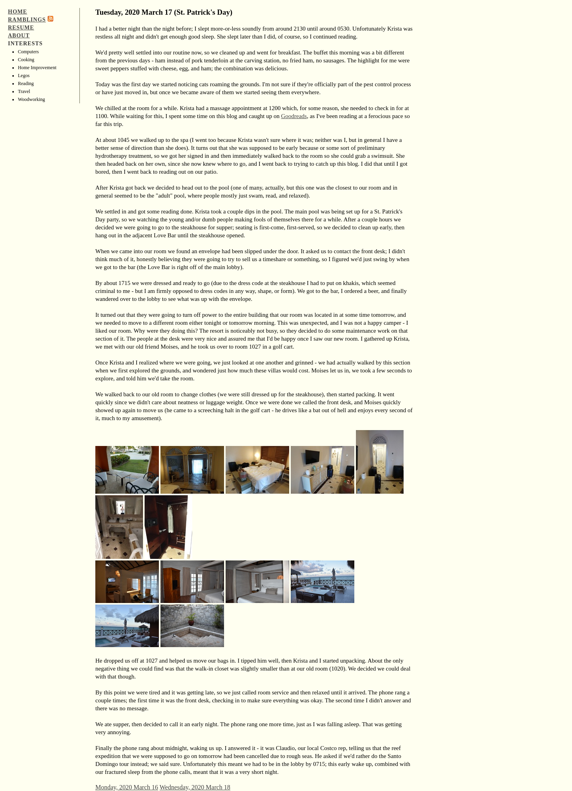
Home (17, 12)
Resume (21, 28)
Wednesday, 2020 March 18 (195, 787)
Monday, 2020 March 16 (126, 787)
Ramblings (27, 20)
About (19, 36)
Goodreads (294, 116)
